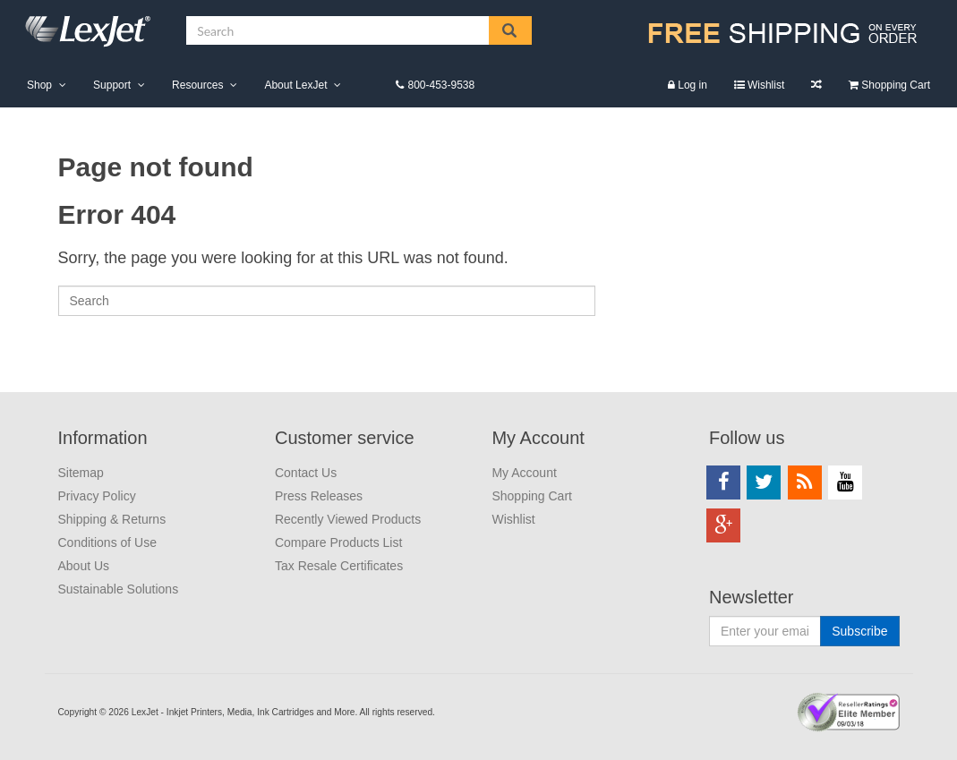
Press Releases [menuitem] (319, 496)
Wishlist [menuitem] (766, 85)
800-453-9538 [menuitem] (440, 85)
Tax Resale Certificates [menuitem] (339, 566)
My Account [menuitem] (537, 438)
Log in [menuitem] (692, 85)
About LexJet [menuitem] (295, 85)
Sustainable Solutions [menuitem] (118, 589)
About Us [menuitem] (84, 566)
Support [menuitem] (112, 85)
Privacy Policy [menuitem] (97, 496)
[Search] (326, 301)
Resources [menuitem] (197, 85)
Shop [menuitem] (39, 85)
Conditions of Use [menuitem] (108, 542)
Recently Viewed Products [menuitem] (348, 519)
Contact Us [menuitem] (306, 472)
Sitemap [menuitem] (81, 472)
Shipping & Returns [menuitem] (112, 519)
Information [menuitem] (103, 438)
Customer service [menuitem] (344, 438)
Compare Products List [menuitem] (816, 85)
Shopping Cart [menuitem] (895, 85)
